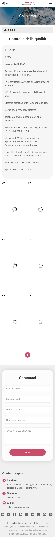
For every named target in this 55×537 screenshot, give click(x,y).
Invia (27, 452)
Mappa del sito (32, 523)
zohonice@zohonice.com (18, 507)
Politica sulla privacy (13, 523)
